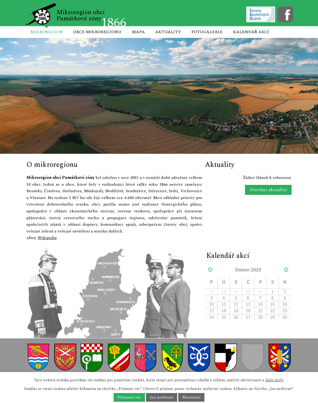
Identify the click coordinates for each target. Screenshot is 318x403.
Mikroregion (46, 32)
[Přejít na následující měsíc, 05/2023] (286, 270)
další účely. (274, 380)
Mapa (138, 32)
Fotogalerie (206, 32)
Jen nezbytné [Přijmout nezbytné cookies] (161, 397)
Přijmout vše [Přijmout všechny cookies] (129, 397)
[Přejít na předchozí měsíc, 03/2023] (210, 270)
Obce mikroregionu (97, 32)
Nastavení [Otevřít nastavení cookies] (191, 397)
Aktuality (168, 32)
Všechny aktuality (268, 190)
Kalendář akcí (251, 32)
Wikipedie (47, 238)
